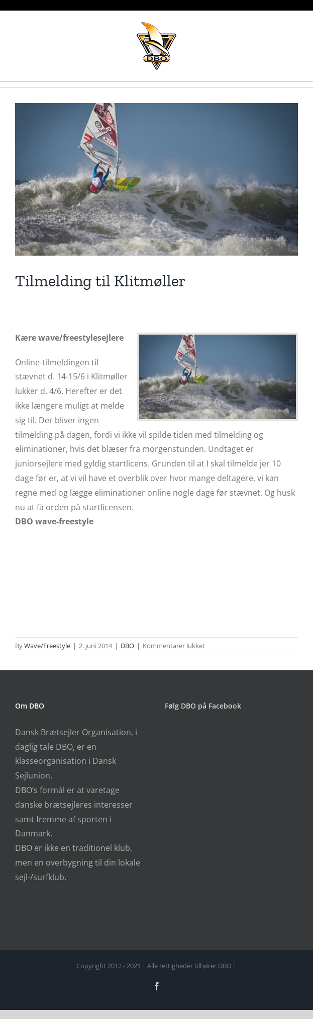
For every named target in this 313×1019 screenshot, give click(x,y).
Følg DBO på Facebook (203, 706)
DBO (127, 645)
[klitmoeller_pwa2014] (156, 179)
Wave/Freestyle (47, 645)
